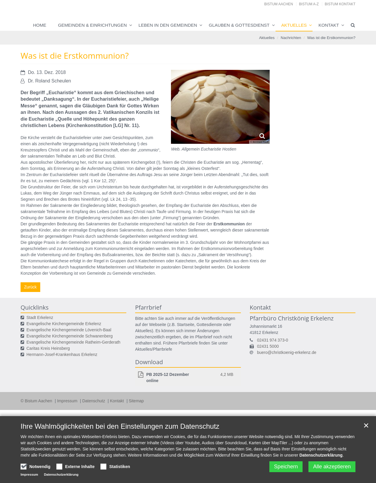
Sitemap (136, 400)
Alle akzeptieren (332, 467)
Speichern (286, 467)
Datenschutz (94, 400)
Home (39, 25)
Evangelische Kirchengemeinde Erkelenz (63, 323)
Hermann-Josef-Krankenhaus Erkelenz (61, 354)
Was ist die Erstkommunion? (331, 38)
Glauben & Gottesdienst (239, 25)
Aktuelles (294, 25)
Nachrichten (291, 38)
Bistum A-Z (309, 4)
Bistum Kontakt (340, 4)
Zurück (30, 287)
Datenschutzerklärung (321, 455)
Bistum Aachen (278, 4)
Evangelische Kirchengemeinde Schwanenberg (69, 336)
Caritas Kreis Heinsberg (48, 348)
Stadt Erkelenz (39, 317)
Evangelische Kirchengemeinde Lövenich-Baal (68, 329)
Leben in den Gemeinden (168, 25)
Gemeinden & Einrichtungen (92, 25)
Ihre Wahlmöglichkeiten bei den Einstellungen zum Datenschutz (120, 426)
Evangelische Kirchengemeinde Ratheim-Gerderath (73, 342)
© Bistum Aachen (37, 400)
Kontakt (328, 25)
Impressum (67, 400)
